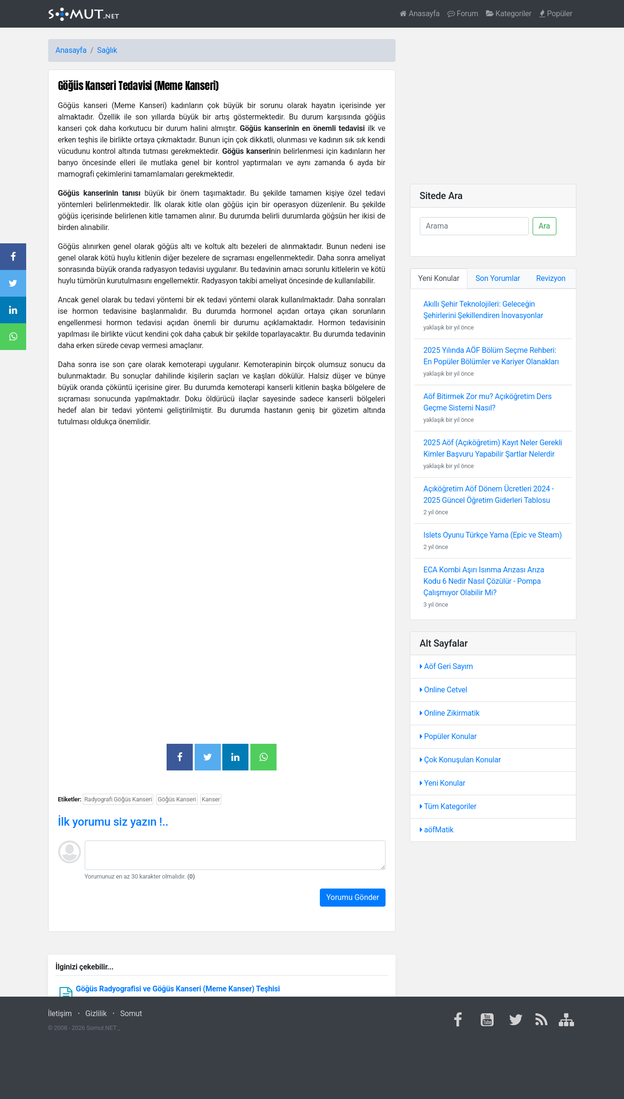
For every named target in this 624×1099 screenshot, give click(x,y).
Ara (544, 225)
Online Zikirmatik (450, 713)
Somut (131, 1013)
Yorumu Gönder (352, 897)
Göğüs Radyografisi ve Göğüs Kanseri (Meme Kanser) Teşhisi (178, 988)
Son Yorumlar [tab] (497, 278)
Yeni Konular (443, 783)
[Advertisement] (222, 513)
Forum (462, 13)
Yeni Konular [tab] (439, 278)
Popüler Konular (448, 736)
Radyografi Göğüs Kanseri (118, 799)
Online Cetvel (443, 689)
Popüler (556, 13)
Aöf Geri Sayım (446, 666)
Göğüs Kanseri (177, 799)
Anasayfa (420, 13)
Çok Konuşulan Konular (460, 759)
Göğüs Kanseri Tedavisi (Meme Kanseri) (138, 85)
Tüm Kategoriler (448, 806)
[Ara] (474, 226)
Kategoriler (509, 13)
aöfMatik (437, 829)
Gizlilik (96, 1013)
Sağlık (107, 50)
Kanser (211, 799)
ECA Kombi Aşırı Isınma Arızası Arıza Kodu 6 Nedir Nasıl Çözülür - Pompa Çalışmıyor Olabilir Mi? (484, 581)
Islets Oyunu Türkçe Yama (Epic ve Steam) (493, 535)
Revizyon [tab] (551, 278)
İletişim (60, 1013)
